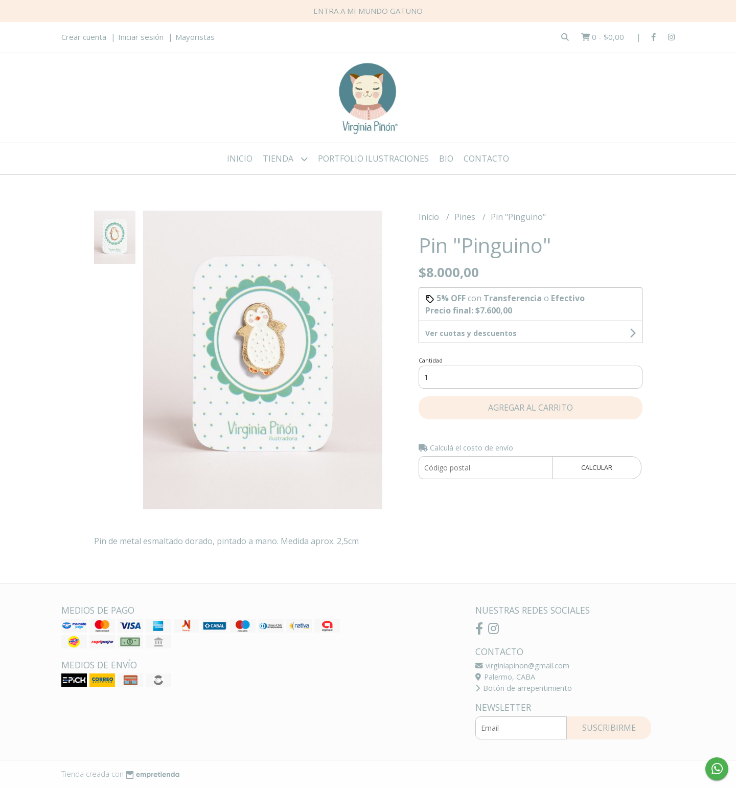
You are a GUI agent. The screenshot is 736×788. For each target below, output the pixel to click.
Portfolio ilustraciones (373, 158)
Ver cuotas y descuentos (471, 333)
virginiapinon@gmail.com (522, 665)
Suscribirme (609, 727)
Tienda (285, 158)
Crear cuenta (83, 37)
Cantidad (431, 360)
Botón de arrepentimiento (523, 688)
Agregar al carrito (530, 407)
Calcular (596, 467)
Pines (465, 216)
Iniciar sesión (141, 37)
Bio (446, 158)
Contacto (486, 158)
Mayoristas (195, 37)
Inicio (239, 158)
